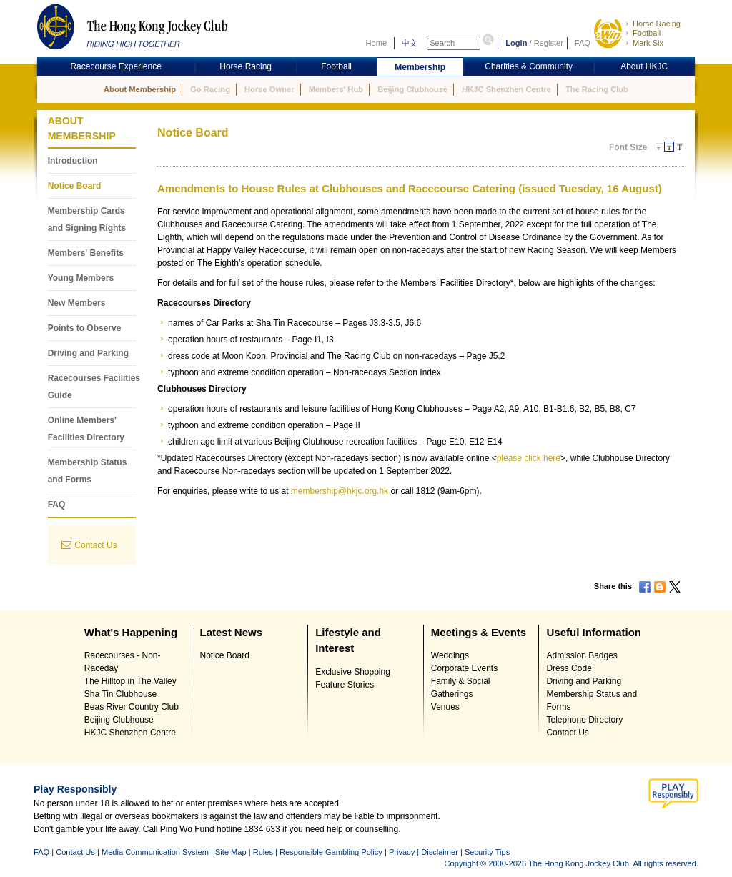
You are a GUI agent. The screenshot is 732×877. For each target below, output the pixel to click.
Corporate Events (464, 668)
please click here (528, 458)
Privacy (402, 852)
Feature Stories (344, 685)
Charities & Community (529, 66)
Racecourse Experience (115, 66)
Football (647, 33)
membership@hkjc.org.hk (339, 491)
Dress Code (568, 668)
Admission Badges (581, 655)
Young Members (81, 278)
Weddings (450, 655)
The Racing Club (596, 89)
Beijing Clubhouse (412, 89)
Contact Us (95, 545)
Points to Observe (85, 328)
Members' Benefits (86, 253)
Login (516, 43)
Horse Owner (269, 89)
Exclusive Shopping (352, 672)
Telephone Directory (584, 720)
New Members (77, 303)
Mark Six (648, 43)
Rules (264, 852)
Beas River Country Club (131, 707)
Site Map (231, 852)
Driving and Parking (88, 353)
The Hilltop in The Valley (130, 681)
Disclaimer (439, 852)
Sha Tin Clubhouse (120, 694)
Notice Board (75, 186)
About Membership (140, 89)
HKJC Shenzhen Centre (506, 89)
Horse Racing (657, 23)
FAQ (582, 43)
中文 (409, 43)
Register (548, 43)
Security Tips (487, 852)
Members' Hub (336, 89)
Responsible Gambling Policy (331, 852)
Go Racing (210, 89)
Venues (445, 707)
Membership (420, 67)
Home (376, 43)
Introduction (73, 161)
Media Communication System (155, 852)
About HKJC (644, 66)
